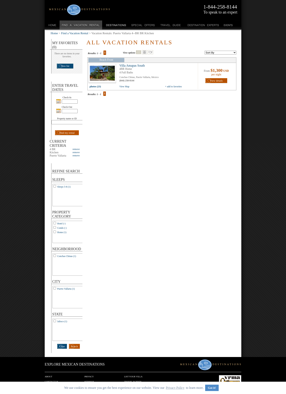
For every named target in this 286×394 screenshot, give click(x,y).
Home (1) (61, 232)
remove (76, 149)
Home (52, 24)
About (48, 376)
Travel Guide (170, 24)
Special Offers (143, 24)
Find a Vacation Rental (81, 24)
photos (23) (95, 86)
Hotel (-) (61, 223)
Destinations (115, 24)
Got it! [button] (212, 387)
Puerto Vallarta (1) (66, 288)
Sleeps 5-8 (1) (64, 186)
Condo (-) (62, 228)
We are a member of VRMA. (230, 381)
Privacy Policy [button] (175, 387)
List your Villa (133, 376)
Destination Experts (202, 24)
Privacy (89, 376)
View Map (124, 86)
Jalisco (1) (62, 321)
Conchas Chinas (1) (66, 256)
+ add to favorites (173, 86)
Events (228, 24)
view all (103, 74)
